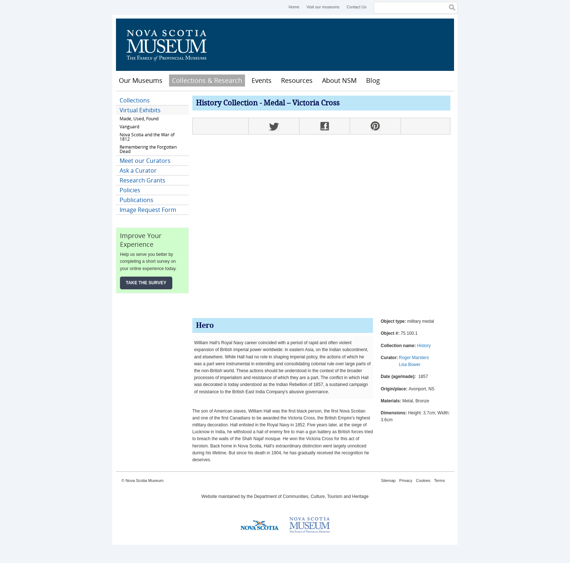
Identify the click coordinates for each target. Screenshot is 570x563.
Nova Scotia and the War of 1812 (147, 137)
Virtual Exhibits (140, 110)
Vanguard (129, 127)
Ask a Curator (138, 170)
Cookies (423, 480)
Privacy (405, 480)
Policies (130, 190)
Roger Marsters (414, 357)
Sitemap (388, 480)
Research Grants (142, 180)
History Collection (227, 103)
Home (294, 7)
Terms (439, 480)
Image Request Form (148, 210)
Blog (373, 80)
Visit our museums (322, 7)
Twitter (273, 126)
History (423, 345)
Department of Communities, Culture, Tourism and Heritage (311, 496)
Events (262, 80)
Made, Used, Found (139, 119)
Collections (135, 100)
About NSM (339, 80)
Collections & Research (207, 80)
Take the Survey (146, 282)
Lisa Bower (409, 364)
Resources (297, 80)
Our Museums (140, 80)
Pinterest (375, 126)
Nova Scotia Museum (170, 45)
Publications (136, 200)
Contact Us (356, 7)
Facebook (324, 126)
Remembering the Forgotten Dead (148, 149)
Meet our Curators (145, 161)
